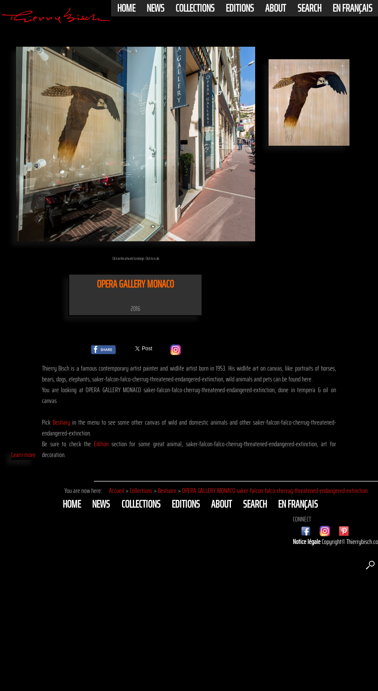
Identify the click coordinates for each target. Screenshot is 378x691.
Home (126, 8)
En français (352, 8)
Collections (195, 8)
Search (309, 8)
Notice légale (307, 541)
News (155, 8)
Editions (240, 8)
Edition (101, 443)
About (275, 8)
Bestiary (61, 422)
